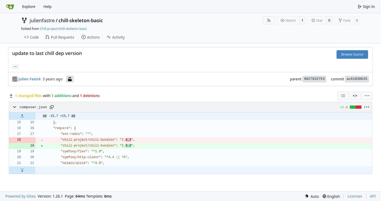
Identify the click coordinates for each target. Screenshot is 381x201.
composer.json (33, 107)
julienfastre (42, 20)
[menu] (367, 96)
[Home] (10, 6)
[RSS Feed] (269, 20)
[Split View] (355, 96)
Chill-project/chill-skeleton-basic (63, 28)
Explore (28, 6)
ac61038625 (357, 79)
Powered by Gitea (20, 196)
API (373, 196)
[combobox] (342, 96)
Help (47, 6)
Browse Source (352, 54)
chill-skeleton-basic (80, 20)
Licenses (354, 196)
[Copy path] (51, 107)
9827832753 (314, 79)
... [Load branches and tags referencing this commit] (15, 66)
